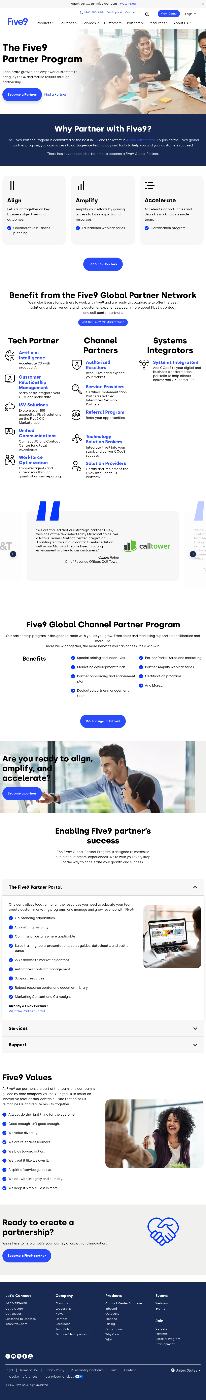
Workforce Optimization (33, 460)
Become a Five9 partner (27, 1256)
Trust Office (64, 1329)
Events (160, 1308)
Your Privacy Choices (59, 1376)
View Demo (169, 13)
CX (96, 140)
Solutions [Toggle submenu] (67, 23)
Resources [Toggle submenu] (157, 23)
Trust (113, 1370)
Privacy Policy (54, 1370)
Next (193, 554)
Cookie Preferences (23, 1376)
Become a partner (22, 793)
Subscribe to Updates (20, 1319)
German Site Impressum (72, 1334)
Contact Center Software (123, 1303)
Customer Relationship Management (33, 382)
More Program (103, 721)
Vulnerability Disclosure (87, 1370)
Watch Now (129, 3)
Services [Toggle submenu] (89, 23)
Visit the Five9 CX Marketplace (103, 322)
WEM (108, 1339)
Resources (63, 1324)
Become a (103, 264)
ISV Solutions (33, 405)
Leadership (63, 1308)
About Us (62, 1303)
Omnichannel (115, 1329)
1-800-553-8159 (93, 12)
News (59, 1313)
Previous (13, 554)
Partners (162, 1333)
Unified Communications (38, 433)
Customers (113, 23)
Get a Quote (14, 1308)
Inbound (111, 1308)
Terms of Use (29, 1370)
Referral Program (105, 412)
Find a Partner (55, 94)
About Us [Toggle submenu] (180, 23)
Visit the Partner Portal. (27, 1011)
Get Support (114, 12)
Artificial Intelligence (32, 355)
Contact (61, 1319)
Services (18, 1028)
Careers (161, 1328)
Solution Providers (106, 463)
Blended (111, 1319)
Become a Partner (22, 94)
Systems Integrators (176, 362)
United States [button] (187, 1370)
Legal (9, 1370)
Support (18, 1044)
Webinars (162, 1303)
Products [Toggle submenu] (44, 23)
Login (189, 14)
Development (165, 1344)
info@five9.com (16, 1324)
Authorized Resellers (98, 365)
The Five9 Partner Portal (35, 887)
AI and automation (141, 140)
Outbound (112, 1313)
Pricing (110, 1324)
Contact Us (132, 12)
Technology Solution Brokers (104, 439)
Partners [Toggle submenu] (133, 23)
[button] (203, 4)
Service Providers (105, 386)
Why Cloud (113, 1334)
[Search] (147, 14)
